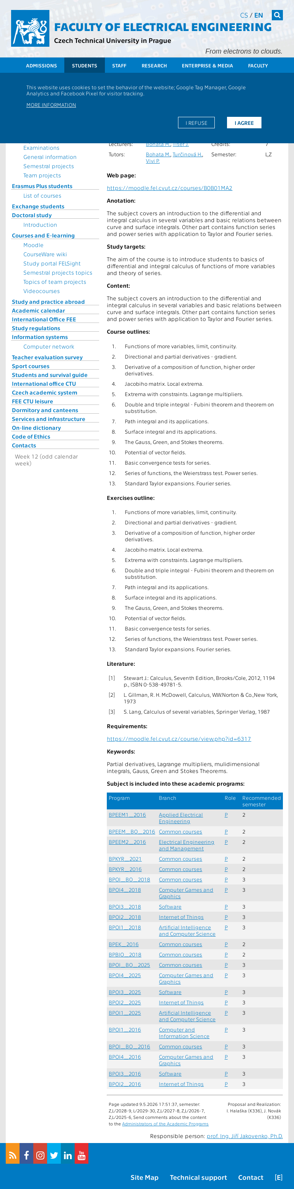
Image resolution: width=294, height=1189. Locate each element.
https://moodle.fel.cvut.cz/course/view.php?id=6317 (179, 738)
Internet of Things (181, 917)
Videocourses (41, 290)
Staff (119, 65)
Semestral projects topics (57, 272)
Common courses (180, 831)
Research (154, 65)
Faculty (258, 65)
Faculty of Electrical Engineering (163, 26)
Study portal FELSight (52, 263)
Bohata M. (158, 144)
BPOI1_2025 (125, 1012)
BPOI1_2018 (125, 927)
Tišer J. (181, 144)
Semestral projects (48, 165)
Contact (250, 1177)
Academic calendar (38, 310)
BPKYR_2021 (125, 858)
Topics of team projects (54, 281)
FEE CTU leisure (32, 401)
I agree (244, 123)
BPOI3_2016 (125, 1073)
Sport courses (30, 365)
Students (84, 65)
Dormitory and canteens (45, 409)
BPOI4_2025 (125, 975)
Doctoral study (32, 214)
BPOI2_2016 (125, 1084)
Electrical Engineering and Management (186, 845)
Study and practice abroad (48, 301)
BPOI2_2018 (125, 917)
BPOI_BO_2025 (129, 964)
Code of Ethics (31, 436)
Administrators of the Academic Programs (165, 1123)
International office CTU (44, 383)
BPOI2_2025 (125, 1002)
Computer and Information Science (184, 1032)
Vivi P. (153, 160)
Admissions (41, 65)
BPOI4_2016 (125, 1056)
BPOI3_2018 (125, 906)
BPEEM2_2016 (127, 842)
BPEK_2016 (124, 944)
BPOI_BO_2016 (129, 1046)
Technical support (198, 1177)
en (258, 15)
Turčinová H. (187, 154)
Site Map (144, 1177)
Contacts (24, 445)
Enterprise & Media (207, 65)
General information (50, 156)
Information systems (40, 336)
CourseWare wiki (45, 254)
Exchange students (38, 206)
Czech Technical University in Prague (112, 40)
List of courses (42, 195)
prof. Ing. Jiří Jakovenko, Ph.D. (245, 1135)
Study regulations (36, 327)
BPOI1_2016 (125, 1029)
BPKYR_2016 (125, 869)
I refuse (196, 123)
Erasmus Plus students (42, 185)
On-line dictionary (36, 427)
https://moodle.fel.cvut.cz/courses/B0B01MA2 (169, 187)
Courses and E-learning (43, 235)
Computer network (48, 346)
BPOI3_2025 (125, 992)
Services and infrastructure (48, 418)
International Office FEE (44, 319)
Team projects (42, 175)
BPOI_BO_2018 (129, 879)
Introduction (40, 224)
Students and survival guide (50, 374)
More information (51, 105)
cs (244, 15)
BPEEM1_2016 (127, 814)
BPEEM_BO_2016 (132, 831)
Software (170, 906)
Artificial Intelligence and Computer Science (187, 930)
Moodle (33, 244)
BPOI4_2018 (125, 889)
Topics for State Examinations (44, 144)
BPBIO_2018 (125, 954)
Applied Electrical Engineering (181, 817)
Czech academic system (44, 392)
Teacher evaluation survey (47, 357)
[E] (279, 1177)
